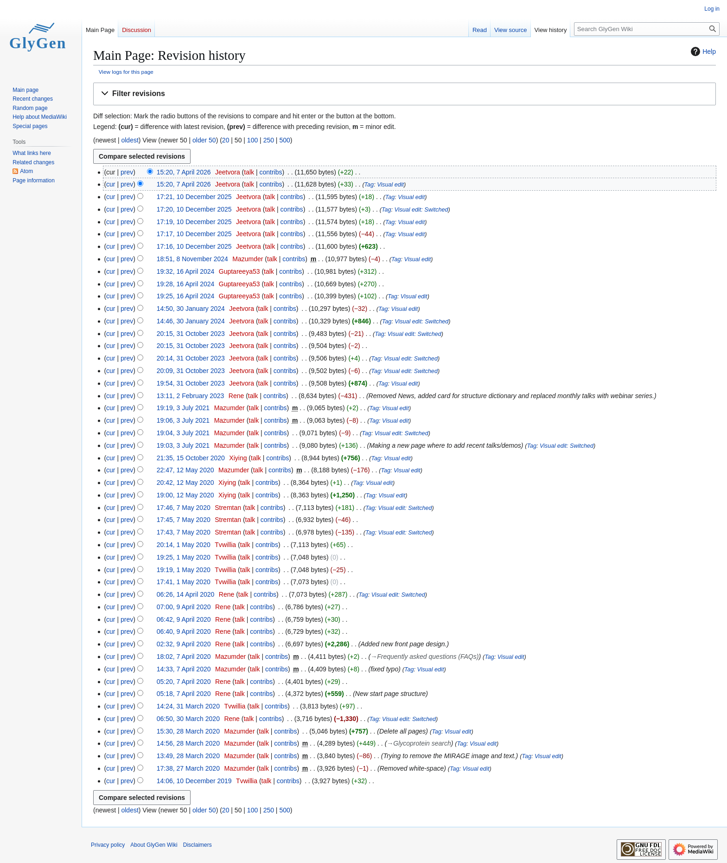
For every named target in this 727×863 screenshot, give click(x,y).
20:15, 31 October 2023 (191, 333)
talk (249, 172)
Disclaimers (197, 845)
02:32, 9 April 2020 (184, 644)
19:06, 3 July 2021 (183, 420)
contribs (270, 172)
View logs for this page (126, 72)
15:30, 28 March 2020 (188, 731)
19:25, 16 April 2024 (186, 296)
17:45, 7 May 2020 (183, 519)
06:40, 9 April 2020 (184, 631)
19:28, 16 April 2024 (186, 284)
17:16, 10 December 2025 (194, 246)
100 (252, 140)
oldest (129, 140)
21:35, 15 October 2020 (191, 458)
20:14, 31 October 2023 (191, 358)
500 (284, 140)
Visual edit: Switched (421, 209)
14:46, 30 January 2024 (191, 321)
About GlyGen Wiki (153, 845)
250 (268, 140)
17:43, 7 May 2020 (183, 532)
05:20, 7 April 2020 (184, 681)
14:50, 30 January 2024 (191, 308)
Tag (369, 184)
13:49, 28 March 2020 (188, 756)
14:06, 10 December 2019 (194, 781)
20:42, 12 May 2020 (185, 482)
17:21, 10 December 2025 (194, 196)
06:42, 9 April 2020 (184, 619)
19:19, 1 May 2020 (183, 569)
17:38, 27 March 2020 (188, 768)
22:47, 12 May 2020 (185, 470)
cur (110, 184)
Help (702, 51)
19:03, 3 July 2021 (183, 445)
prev (127, 172)
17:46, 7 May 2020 (183, 507)
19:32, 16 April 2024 (186, 271)
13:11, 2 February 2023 (190, 395)
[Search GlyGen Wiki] (647, 29)
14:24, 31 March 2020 (188, 706)
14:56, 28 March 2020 (188, 743)
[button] (404, 94)
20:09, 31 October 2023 (191, 370)
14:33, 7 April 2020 (184, 669)
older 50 (204, 140)
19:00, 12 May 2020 (185, 495)
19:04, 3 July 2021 (183, 433)
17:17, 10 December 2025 (194, 234)
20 (226, 140)
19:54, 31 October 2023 (191, 383)
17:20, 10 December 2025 (194, 209)
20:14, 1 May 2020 (183, 544)
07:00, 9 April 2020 (184, 607)
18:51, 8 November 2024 (192, 259)
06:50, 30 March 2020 (188, 718)
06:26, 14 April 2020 (186, 594)
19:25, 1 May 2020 (183, 557)
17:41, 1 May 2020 (183, 582)
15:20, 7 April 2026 (184, 172)
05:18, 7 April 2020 (184, 693)
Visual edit (390, 184)
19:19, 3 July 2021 (183, 408)
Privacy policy (108, 845)
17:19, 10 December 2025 (194, 221)
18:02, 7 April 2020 (184, 656)
